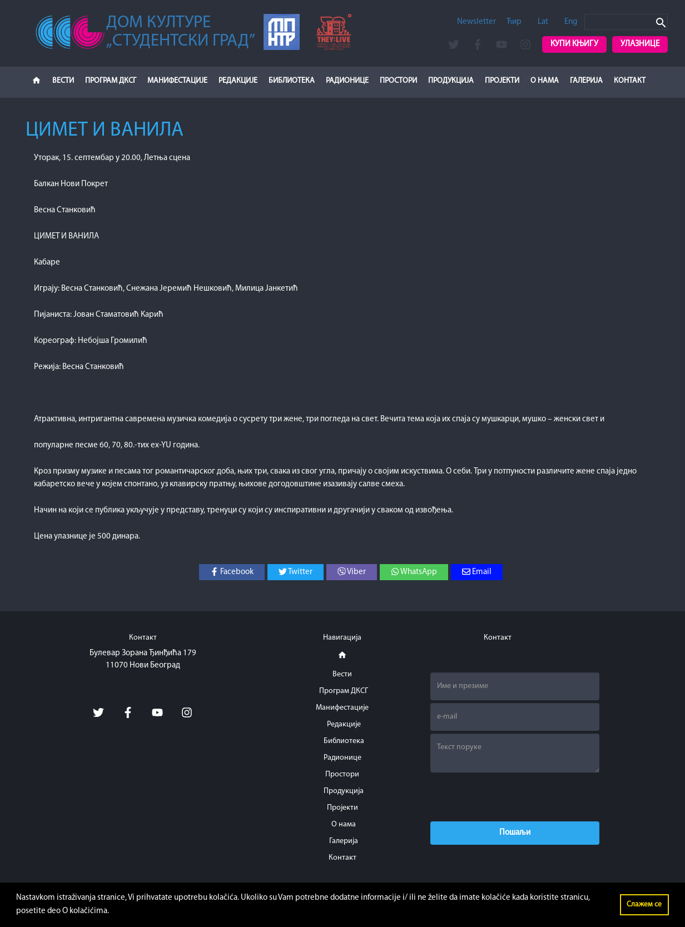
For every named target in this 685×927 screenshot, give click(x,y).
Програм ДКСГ (110, 81)
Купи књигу (574, 44)
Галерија (586, 81)
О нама (544, 81)
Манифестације (177, 81)
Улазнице (640, 44)
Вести (63, 81)
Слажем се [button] (644, 904)
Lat (543, 22)
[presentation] (514, 797)
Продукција (451, 81)
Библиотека (292, 81)
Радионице (347, 81)
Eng (570, 22)
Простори (398, 81)
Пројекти (502, 81)
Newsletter (476, 22)
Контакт (630, 81)
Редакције (238, 81)
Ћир (514, 22)
